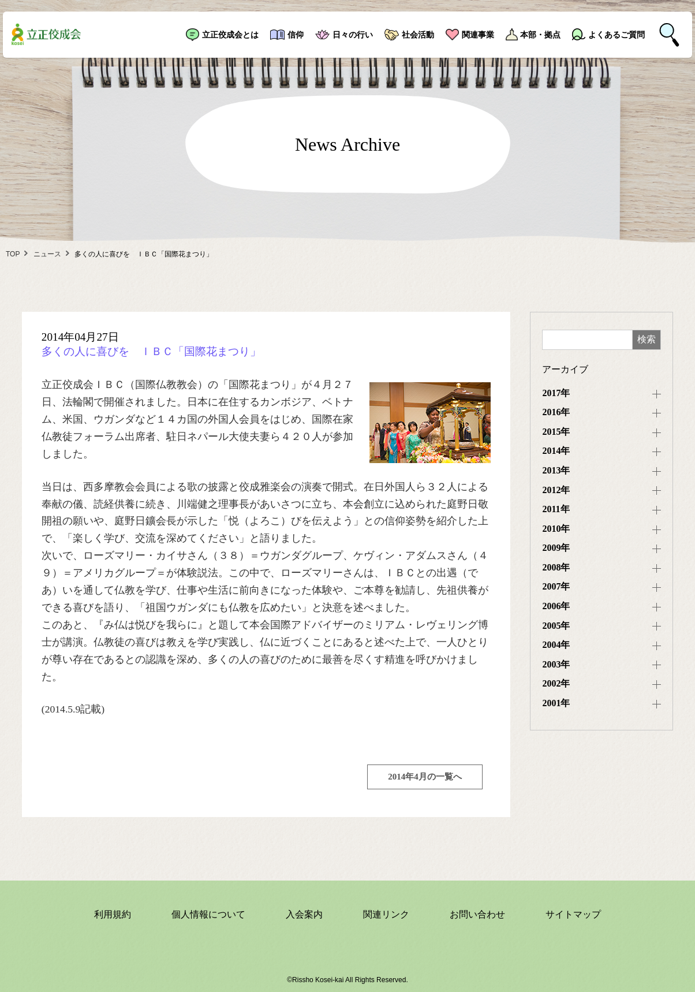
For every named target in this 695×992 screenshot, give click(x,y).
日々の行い (352, 34)
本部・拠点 (540, 34)
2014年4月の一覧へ (425, 776)
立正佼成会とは (230, 34)
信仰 (295, 34)
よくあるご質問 (616, 34)
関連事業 (478, 34)
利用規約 (112, 914)
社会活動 (418, 34)
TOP (13, 254)
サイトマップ (573, 914)
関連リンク (386, 914)
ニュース (47, 254)
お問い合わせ (477, 914)
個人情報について (208, 914)
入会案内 (304, 914)
